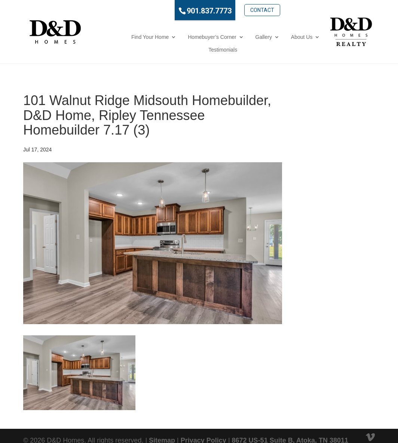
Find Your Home (101, 37)
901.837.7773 (183, 10)
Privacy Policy (203, 427)
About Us (253, 37)
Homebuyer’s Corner (163, 37)
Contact (236, 10)
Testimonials (296, 37)
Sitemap (162, 427)
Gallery (214, 37)
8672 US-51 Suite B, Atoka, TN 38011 (290, 427)
